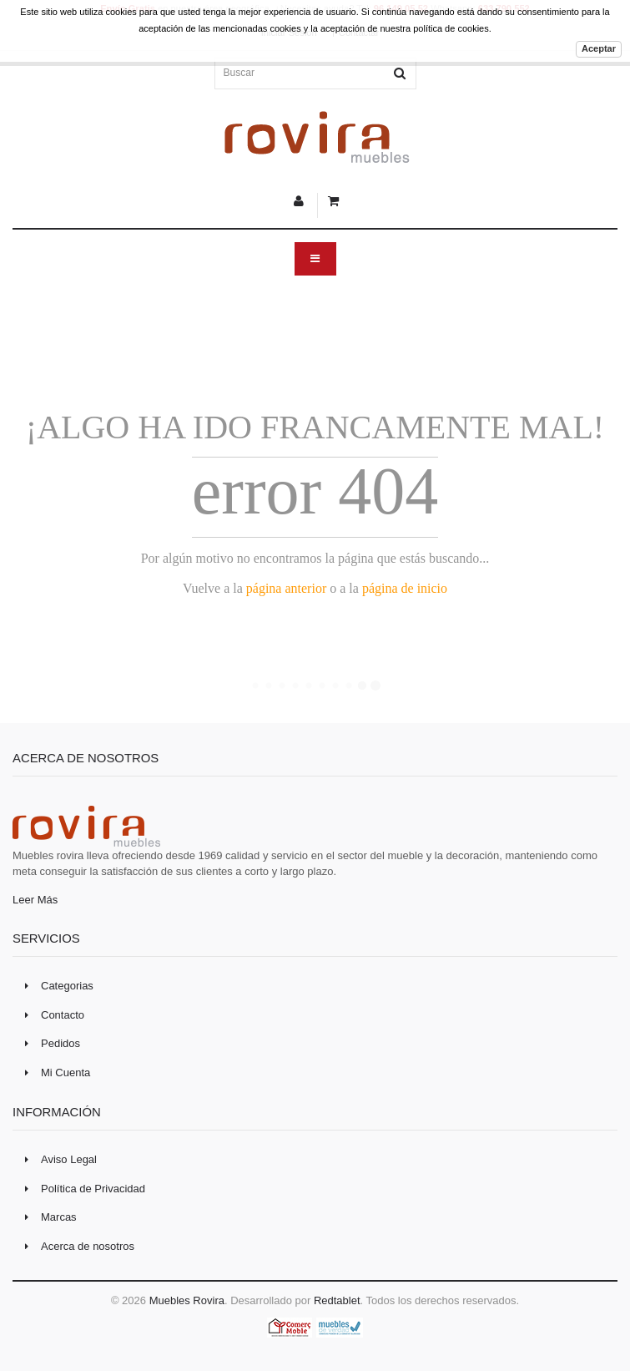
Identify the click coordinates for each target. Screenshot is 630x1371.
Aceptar (599, 48)
